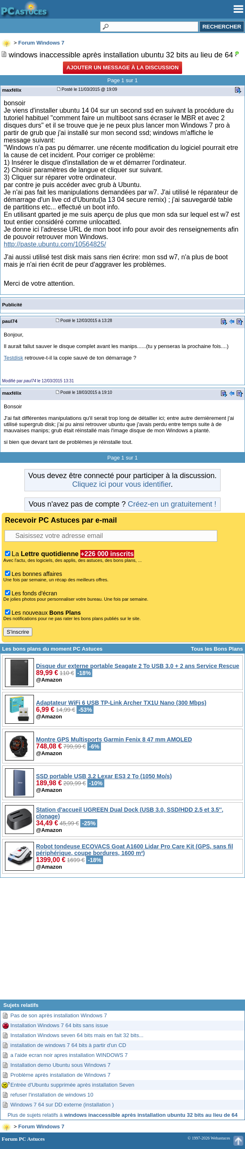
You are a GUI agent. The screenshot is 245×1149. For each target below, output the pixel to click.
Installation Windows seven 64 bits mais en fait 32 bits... (77, 1035)
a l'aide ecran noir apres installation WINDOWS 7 (69, 1055)
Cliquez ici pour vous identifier (121, 484)
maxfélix (12, 89)
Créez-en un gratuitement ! (172, 504)
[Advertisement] (122, 942)
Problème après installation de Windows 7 (60, 1075)
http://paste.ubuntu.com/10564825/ (55, 244)
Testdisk (13, 358)
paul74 (9, 321)
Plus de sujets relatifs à (122, 1115)
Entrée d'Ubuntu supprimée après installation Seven (72, 1085)
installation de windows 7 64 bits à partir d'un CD (68, 1045)
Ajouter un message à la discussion (122, 67)
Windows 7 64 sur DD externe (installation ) (62, 1105)
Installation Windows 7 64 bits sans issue (59, 1025)
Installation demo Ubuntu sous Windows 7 (60, 1065)
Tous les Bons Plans (217, 649)
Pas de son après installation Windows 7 (58, 1015)
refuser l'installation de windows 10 (51, 1095)
